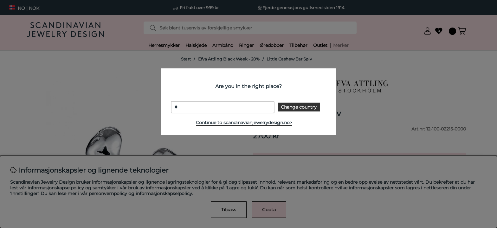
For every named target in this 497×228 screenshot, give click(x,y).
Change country (299, 107)
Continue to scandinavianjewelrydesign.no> (244, 122)
